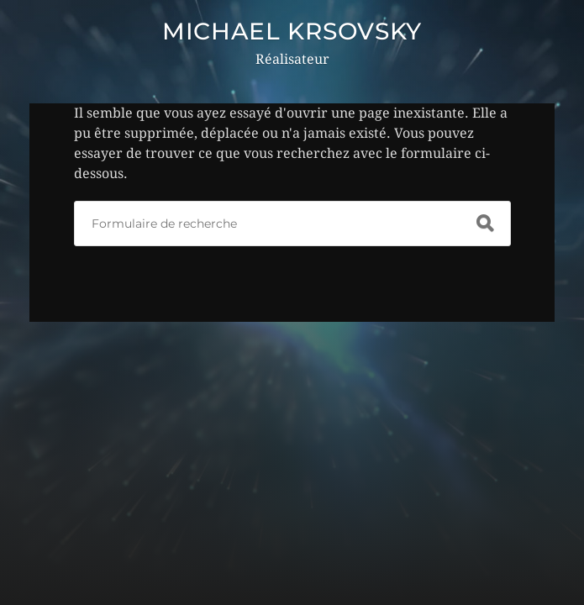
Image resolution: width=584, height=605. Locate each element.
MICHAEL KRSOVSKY (292, 31)
